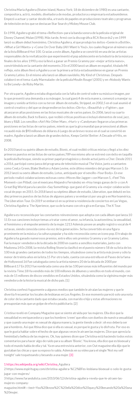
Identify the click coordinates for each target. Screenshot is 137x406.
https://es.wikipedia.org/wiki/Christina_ (32, 364)
